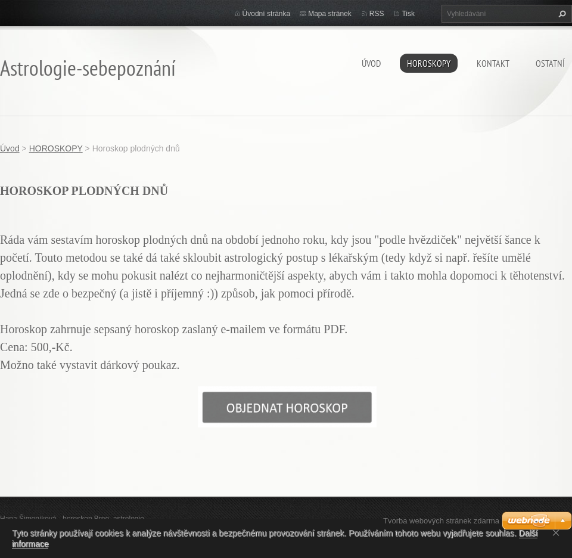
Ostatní (550, 63)
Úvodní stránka (267, 14)
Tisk (408, 14)
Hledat (561, 14)
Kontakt (493, 63)
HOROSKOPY (428, 63)
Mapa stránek (330, 14)
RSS (376, 14)
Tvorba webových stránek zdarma (441, 520)
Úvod (371, 63)
